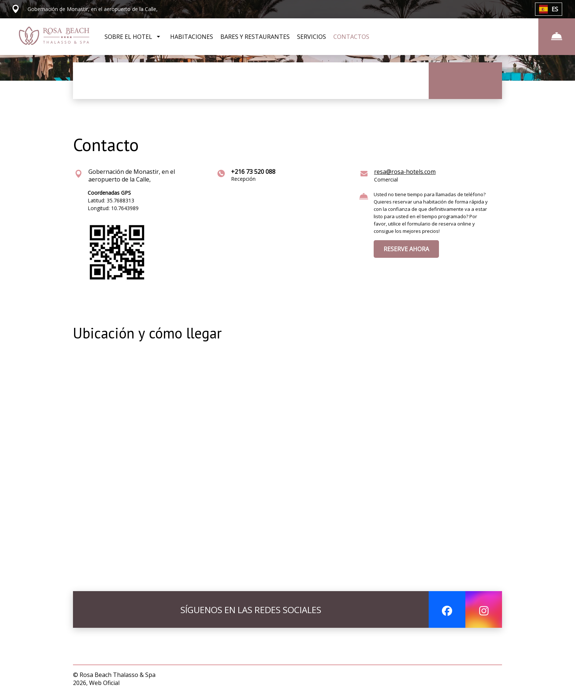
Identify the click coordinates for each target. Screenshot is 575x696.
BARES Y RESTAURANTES (255, 37)
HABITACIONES (191, 37)
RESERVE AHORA (406, 249)
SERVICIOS (311, 37)
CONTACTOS (351, 37)
